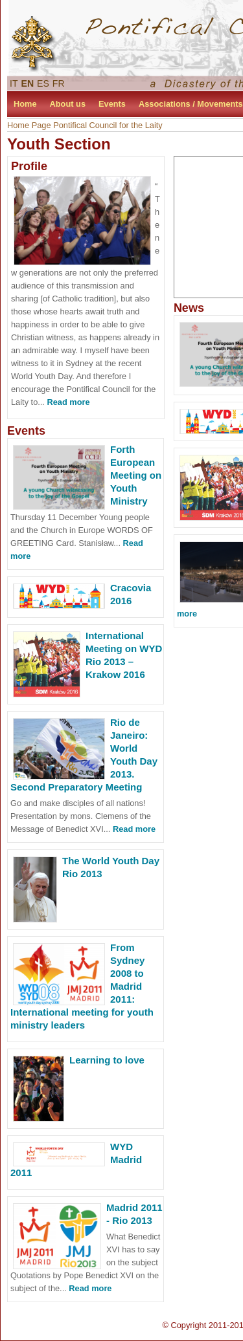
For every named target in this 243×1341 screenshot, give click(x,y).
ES (43, 83)
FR (58, 83)
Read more (68, 402)
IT (14, 83)
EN (27, 83)
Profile (29, 166)
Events (112, 104)
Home (25, 104)
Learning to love (107, 1059)
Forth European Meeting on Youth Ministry (135, 475)
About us (68, 104)
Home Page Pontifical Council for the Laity (85, 125)
